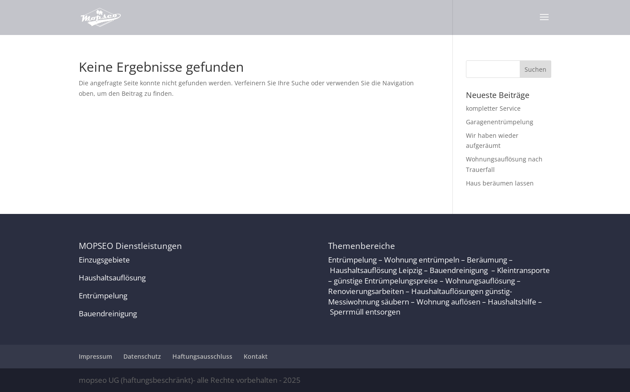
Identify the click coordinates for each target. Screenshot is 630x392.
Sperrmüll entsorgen (365, 312)
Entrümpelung (103, 295)
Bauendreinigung (108, 313)
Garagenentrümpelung (499, 122)
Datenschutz (142, 356)
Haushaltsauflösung (112, 278)
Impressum (95, 356)
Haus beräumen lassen (500, 183)
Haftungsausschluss (202, 356)
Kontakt (256, 356)
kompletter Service (493, 108)
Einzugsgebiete (104, 260)
